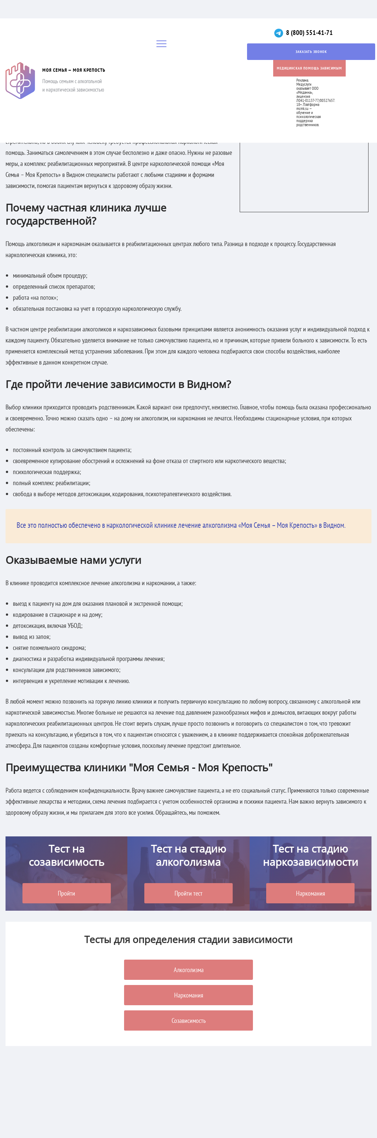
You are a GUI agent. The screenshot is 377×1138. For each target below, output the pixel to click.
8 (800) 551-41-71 (309, 32)
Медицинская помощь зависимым (309, 68)
